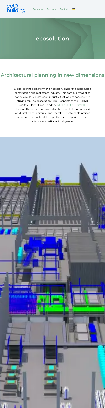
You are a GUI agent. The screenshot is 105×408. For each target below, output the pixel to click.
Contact (64, 9)
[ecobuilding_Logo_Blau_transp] (16, 8)
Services (51, 9)
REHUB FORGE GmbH (71, 105)
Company (38, 9)
